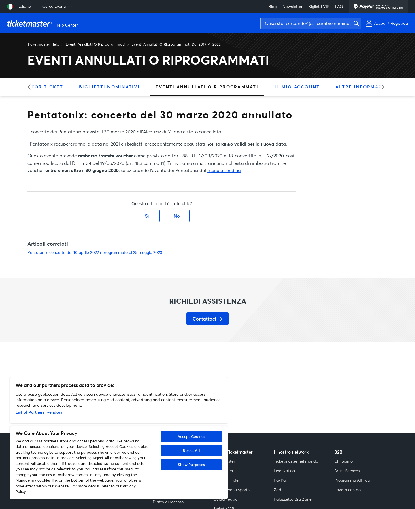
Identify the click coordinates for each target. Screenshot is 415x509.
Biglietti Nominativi (109, 87)
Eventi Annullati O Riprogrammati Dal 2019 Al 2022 (176, 44)
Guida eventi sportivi (232, 489)
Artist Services (347, 470)
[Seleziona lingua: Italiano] (19, 6)
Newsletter (292, 6)
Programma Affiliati (352, 480)
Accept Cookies (191, 436)
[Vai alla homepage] (43, 23)
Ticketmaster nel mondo (296, 461)
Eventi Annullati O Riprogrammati (95, 44)
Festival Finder (226, 480)
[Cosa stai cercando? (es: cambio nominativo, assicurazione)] (310, 23)
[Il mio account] (386, 23)
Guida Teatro (225, 499)
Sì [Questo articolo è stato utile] (147, 216)
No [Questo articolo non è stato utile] (176, 216)
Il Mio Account (297, 87)
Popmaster (223, 470)
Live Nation (284, 470)
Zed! (278, 489)
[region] (118, 438)
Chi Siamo (343, 461)
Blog (273, 6)
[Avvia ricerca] (409, 13)
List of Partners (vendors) (39, 412)
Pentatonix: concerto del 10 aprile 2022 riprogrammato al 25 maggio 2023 (94, 252)
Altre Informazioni (364, 87)
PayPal (280, 480)
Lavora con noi (347, 489)
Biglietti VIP (318, 6)
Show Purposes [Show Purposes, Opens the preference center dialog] (191, 464)
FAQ (339, 6)
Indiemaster (224, 461)
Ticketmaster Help (43, 44)
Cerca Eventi (57, 6)
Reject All (191, 450)
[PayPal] (378, 6)
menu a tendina (224, 170)
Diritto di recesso (168, 501)
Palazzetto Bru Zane (293, 499)
